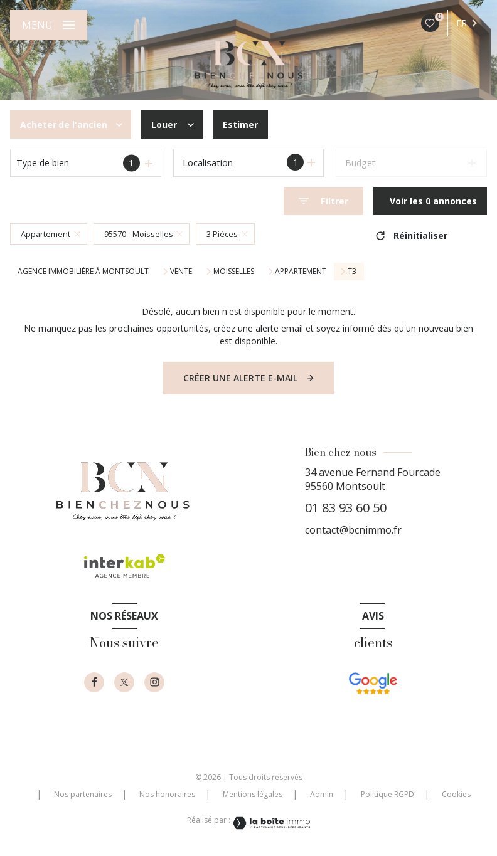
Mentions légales (252, 794)
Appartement (300, 271)
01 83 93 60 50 (346, 507)
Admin (321, 794)
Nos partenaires (83, 794)
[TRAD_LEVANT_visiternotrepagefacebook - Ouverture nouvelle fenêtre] (94, 682)
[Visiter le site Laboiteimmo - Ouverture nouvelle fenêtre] (270, 823)
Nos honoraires (167, 794)
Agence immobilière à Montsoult (83, 271)
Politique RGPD (387, 794)
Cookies (456, 794)
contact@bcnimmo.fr (353, 530)
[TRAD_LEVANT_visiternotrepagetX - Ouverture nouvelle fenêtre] (124, 682)
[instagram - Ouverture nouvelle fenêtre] (154, 682)
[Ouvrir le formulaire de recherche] (323, 201)
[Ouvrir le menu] (48, 25)
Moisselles (233, 271)
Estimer (240, 124)
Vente (181, 271)
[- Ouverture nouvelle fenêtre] (373, 697)
